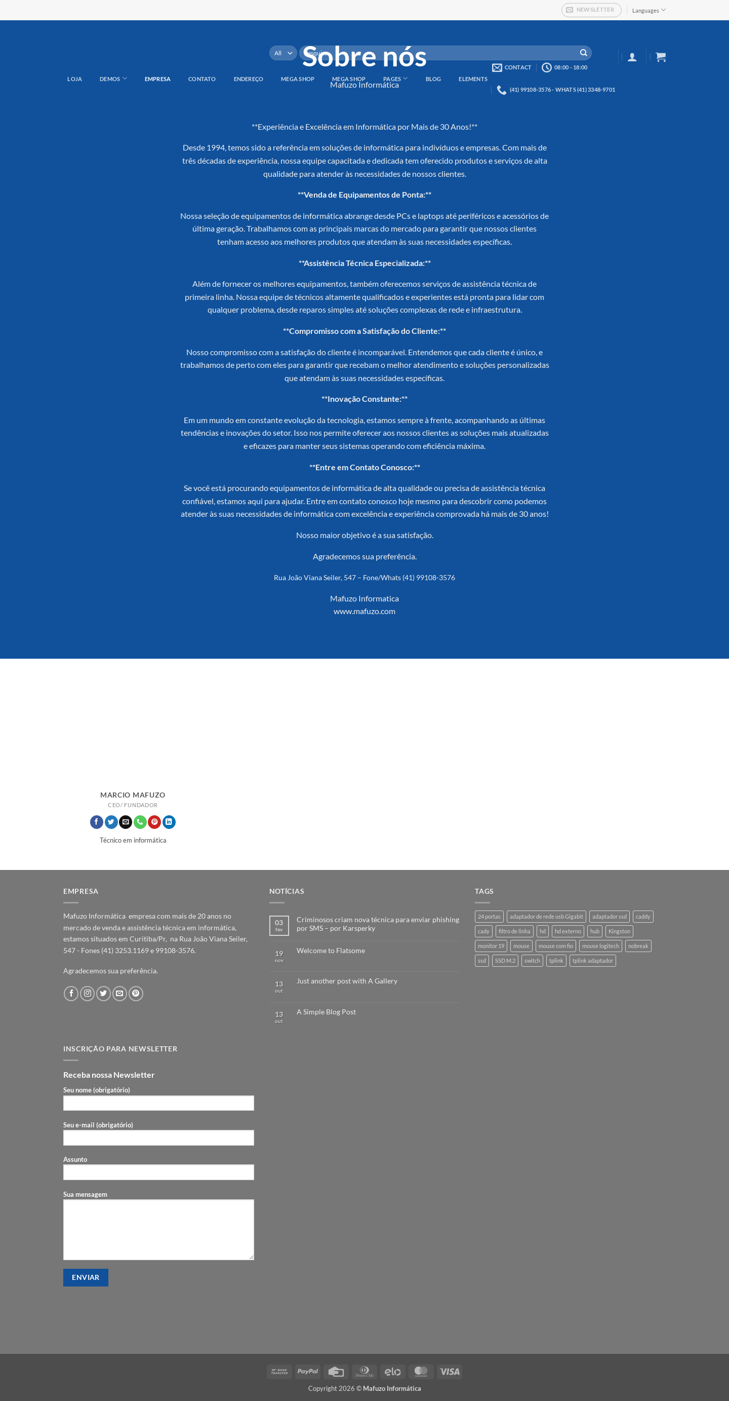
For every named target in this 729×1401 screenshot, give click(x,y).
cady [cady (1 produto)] (484, 931)
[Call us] (140, 822)
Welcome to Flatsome (331, 950)
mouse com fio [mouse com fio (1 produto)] (556, 945)
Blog (433, 78)
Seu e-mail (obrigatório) (158, 1136)
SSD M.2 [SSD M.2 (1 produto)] (505, 960)
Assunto (158, 1170)
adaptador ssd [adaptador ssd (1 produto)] (609, 916)
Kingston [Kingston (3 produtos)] (619, 931)
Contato (202, 78)
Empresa (158, 78)
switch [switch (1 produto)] (532, 960)
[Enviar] (583, 53)
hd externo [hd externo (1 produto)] (568, 931)
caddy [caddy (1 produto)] (643, 916)
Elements (473, 78)
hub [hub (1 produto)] (594, 931)
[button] (591, 10)
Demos (113, 78)
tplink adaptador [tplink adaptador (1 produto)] (593, 960)
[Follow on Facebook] (96, 822)
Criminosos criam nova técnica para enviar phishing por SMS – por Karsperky (378, 924)
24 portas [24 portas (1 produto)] (489, 916)
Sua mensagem (158, 1228)
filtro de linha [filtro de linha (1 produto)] (515, 931)
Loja (74, 78)
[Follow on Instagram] (87, 993)
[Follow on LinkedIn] (169, 822)
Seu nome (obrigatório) (158, 1101)
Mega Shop (297, 78)
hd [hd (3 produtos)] (543, 931)
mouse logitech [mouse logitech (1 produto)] (600, 945)
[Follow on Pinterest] (154, 822)
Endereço (249, 78)
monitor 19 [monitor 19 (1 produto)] (491, 945)
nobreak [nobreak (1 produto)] (638, 945)
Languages (649, 10)
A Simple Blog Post (326, 1012)
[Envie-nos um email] (125, 822)
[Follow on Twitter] (111, 822)
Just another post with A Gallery (347, 981)
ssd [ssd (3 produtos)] (482, 960)
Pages (395, 78)
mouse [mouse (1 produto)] (521, 945)
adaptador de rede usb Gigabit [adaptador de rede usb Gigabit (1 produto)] (546, 916)
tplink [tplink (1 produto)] (556, 960)
